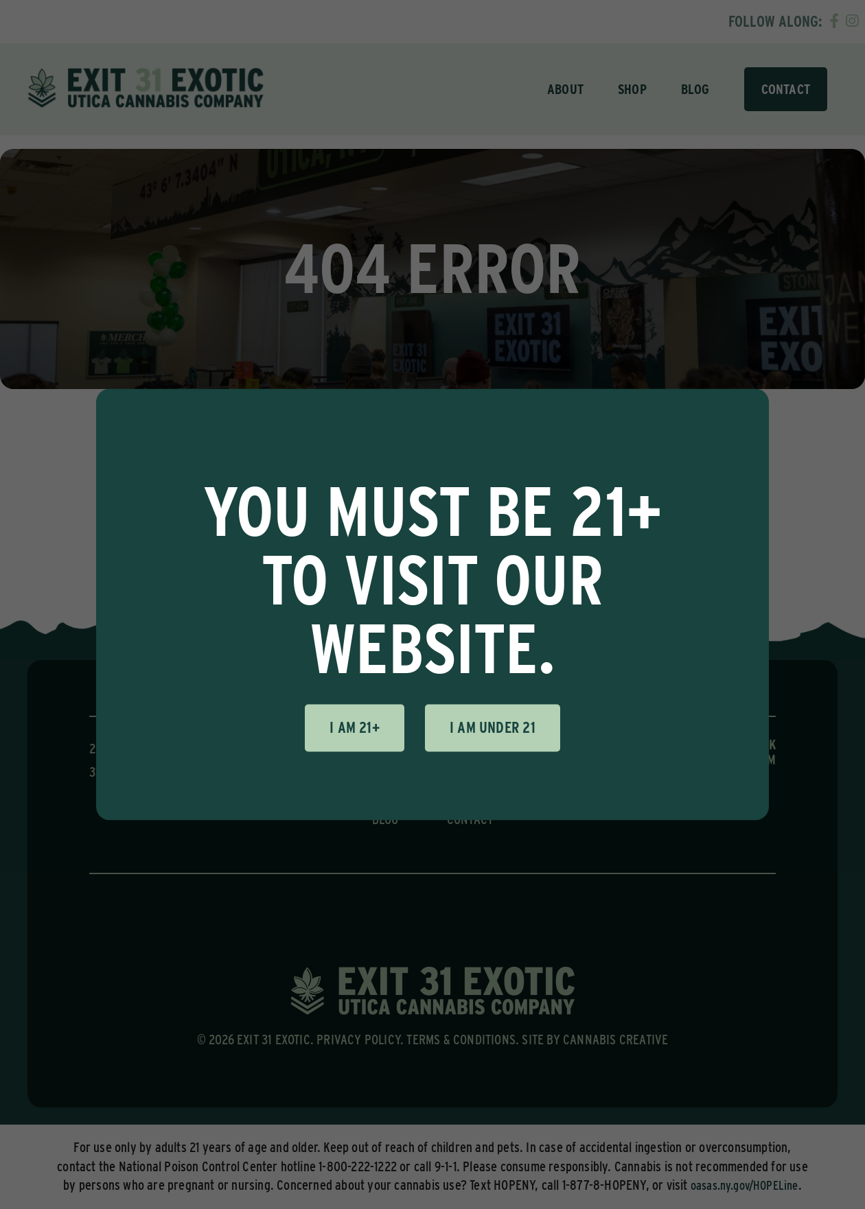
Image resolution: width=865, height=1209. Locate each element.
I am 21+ (355, 727)
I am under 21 (492, 727)
